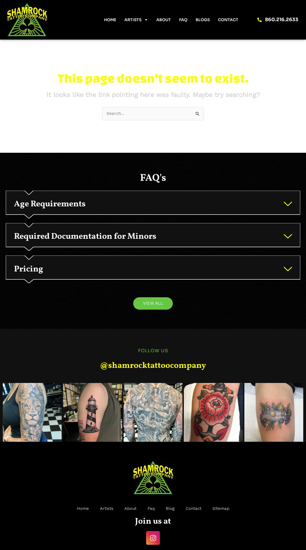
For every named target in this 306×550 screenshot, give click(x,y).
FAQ (183, 19)
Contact (228, 19)
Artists (136, 19)
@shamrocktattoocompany (153, 385)
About (163, 19)
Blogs (203, 19)
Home (110, 19)
